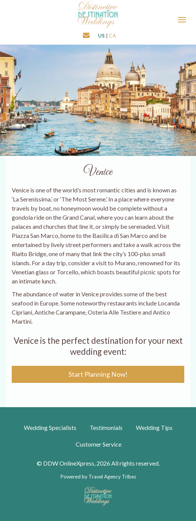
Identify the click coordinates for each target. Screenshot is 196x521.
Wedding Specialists (50, 427)
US (101, 36)
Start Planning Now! (98, 374)
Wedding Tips (154, 427)
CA (113, 36)
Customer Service (98, 444)
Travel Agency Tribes (112, 477)
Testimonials (106, 427)
